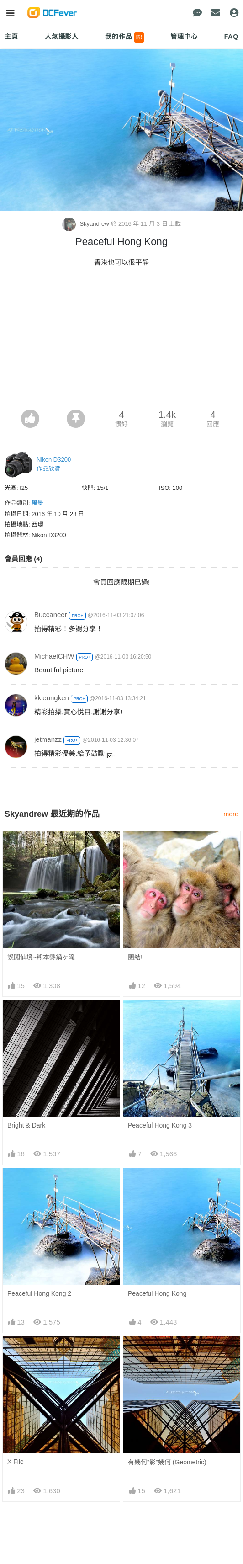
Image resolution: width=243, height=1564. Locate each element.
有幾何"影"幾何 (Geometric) (167, 1462)
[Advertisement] (121, 341)
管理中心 (183, 36)
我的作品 (124, 37)
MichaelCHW (54, 656)
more (230, 814)
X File (15, 1461)
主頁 (11, 36)
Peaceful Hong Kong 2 (39, 1293)
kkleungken (51, 698)
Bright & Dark (26, 1125)
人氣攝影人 (62, 36)
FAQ (231, 36)
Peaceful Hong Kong (157, 1293)
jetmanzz (48, 739)
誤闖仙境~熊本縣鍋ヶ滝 (41, 957)
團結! (135, 957)
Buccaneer (50, 614)
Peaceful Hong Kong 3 (160, 1125)
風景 (37, 503)
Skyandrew (86, 223)
